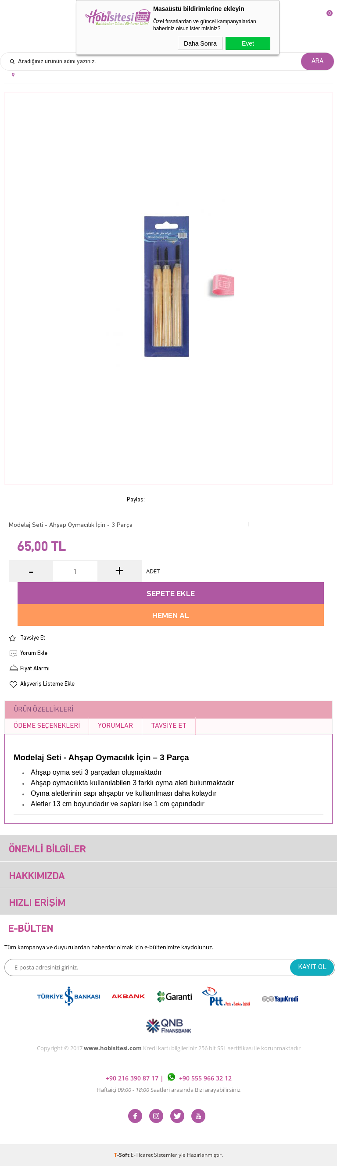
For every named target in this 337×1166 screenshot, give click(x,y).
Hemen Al (170, 616)
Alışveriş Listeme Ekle (47, 684)
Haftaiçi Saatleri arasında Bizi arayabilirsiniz (168, 1090)
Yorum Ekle (33, 653)
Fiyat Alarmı (35, 669)
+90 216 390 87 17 (133, 1078)
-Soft (122, 1155)
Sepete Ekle (171, 594)
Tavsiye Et (32, 638)
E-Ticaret (142, 1155)
